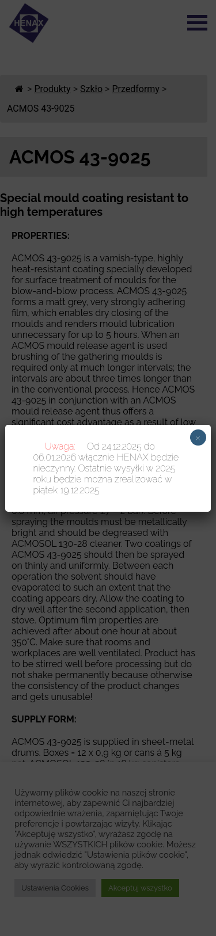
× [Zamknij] (197, 437)
